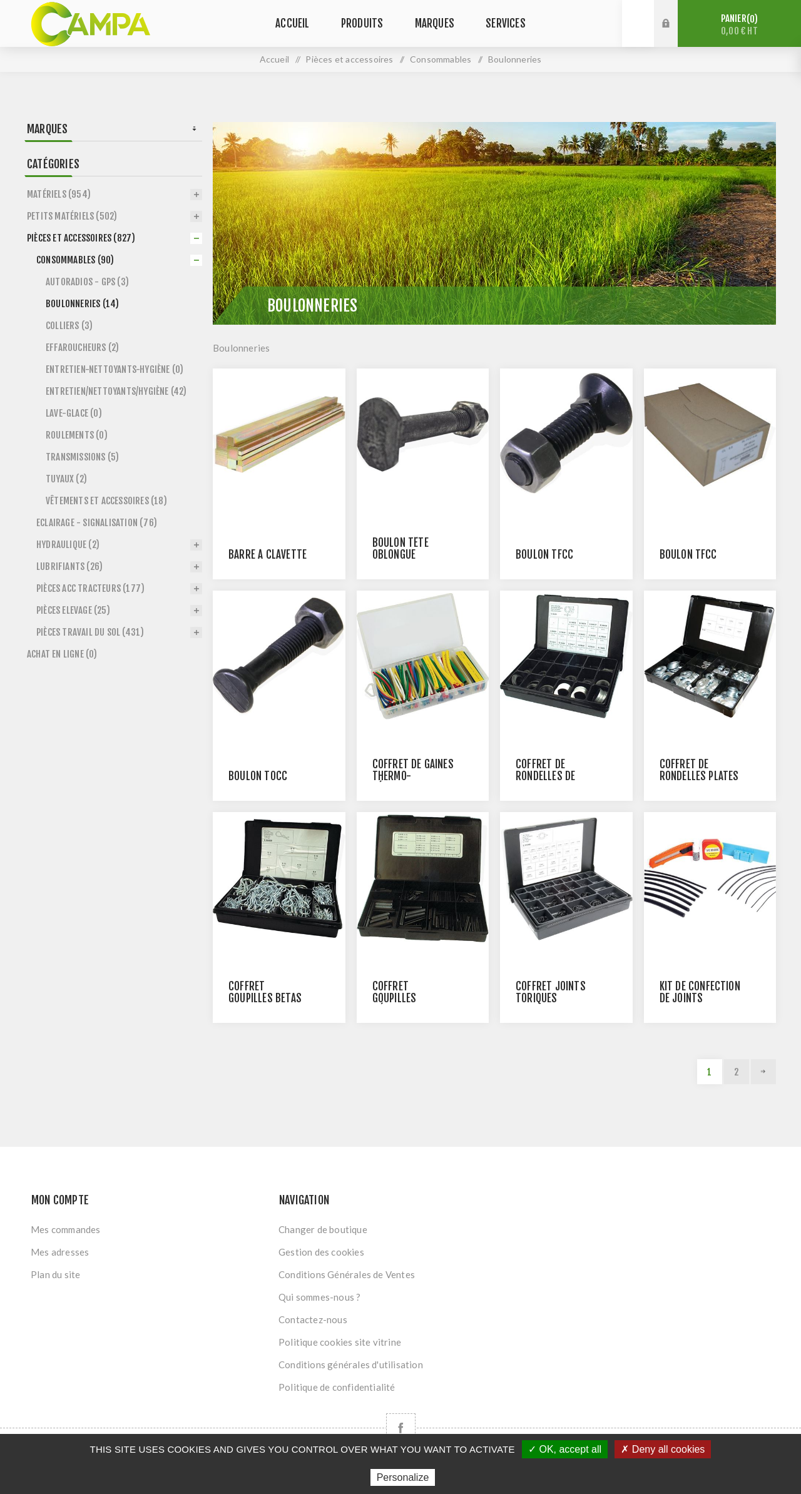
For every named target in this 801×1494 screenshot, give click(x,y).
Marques (47, 129)
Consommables (440, 59)
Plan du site (55, 1274)
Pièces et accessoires (349, 59)
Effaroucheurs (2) (82, 347)
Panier (739, 25)
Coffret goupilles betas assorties (265, 998)
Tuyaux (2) (66, 479)
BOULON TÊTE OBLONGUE (400, 548)
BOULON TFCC (544, 554)
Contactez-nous (312, 1319)
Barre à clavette (267, 554)
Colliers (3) (69, 326)
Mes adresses (60, 1252)
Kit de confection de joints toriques (700, 998)
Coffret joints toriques (551, 992)
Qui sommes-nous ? (319, 1297)
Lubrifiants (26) (69, 566)
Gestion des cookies (321, 1252)
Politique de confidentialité (336, 1387)
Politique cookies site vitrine (339, 1342)
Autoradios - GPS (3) (87, 282)
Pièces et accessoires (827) (81, 238)
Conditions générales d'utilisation (350, 1364)
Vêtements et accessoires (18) (106, 501)
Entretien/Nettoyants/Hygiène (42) (116, 391)
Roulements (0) (77, 435)
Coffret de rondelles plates (699, 770)
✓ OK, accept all (564, 1449)
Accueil (274, 59)
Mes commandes (66, 1229)
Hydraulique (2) (67, 545)
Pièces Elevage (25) (73, 610)
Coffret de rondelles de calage (545, 776)
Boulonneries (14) (82, 304)
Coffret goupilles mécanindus (399, 998)
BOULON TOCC (257, 776)
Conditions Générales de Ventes (346, 1274)
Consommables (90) (75, 260)
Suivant (763, 1071)
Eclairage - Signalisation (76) (96, 523)
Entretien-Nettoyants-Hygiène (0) (114, 369)
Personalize (403, 1477)
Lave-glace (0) (74, 413)
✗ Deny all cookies (663, 1449)
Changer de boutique (322, 1229)
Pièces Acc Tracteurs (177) (90, 588)
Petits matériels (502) (72, 216)
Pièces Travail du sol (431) (90, 632)
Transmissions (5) (82, 457)
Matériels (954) (59, 194)
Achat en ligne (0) (62, 654)
